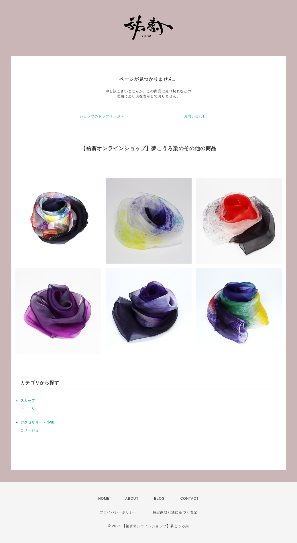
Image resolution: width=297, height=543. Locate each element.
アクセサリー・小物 (37, 422)
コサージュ (29, 430)
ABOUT (131, 499)
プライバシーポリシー (118, 512)
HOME (104, 499)
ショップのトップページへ (102, 116)
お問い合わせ (195, 116)
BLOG (159, 499)
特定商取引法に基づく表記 (175, 512)
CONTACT (189, 499)
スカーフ (27, 401)
